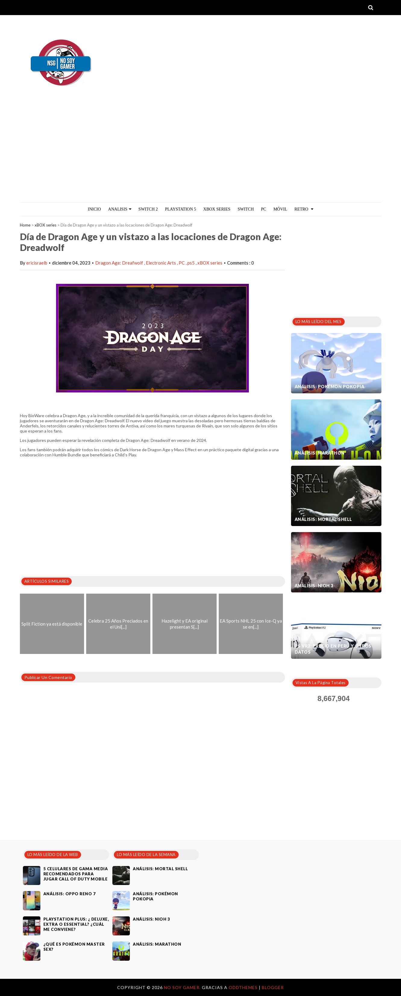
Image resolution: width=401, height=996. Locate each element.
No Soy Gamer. (183, 987)
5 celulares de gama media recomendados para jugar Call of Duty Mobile (75, 873)
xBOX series (45, 225)
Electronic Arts (161, 262)
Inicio (94, 209)
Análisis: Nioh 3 (314, 585)
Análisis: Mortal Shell (323, 519)
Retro (303, 209)
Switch (246, 209)
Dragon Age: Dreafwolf (119, 262)
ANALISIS (119, 209)
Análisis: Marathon (320, 452)
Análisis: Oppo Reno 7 (69, 893)
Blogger (273, 987)
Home (25, 225)
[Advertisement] (200, 157)
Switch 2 (148, 209)
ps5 (191, 262)
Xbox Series (216, 209)
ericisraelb (36, 262)
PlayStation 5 (180, 209)
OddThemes (243, 987)
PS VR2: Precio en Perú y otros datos (333, 649)
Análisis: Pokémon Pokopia (330, 386)
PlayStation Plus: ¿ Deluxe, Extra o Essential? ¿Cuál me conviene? (76, 924)
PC (263, 209)
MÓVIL (280, 209)
